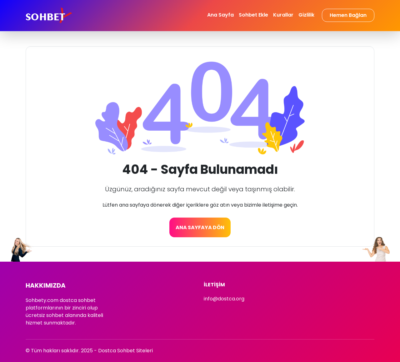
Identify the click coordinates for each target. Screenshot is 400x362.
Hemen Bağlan (348, 15)
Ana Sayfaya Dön (200, 227)
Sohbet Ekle (253, 14)
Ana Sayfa (220, 14)
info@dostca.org (224, 298)
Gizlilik (306, 14)
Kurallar (283, 14)
